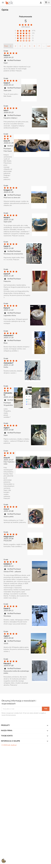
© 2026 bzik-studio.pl (9, 745)
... (44, 46)
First (6, 46)
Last (48, 46)
